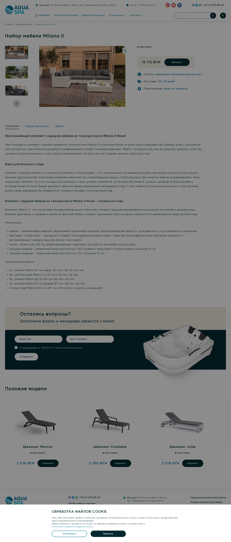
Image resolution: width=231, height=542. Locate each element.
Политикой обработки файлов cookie (72, 527)
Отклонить (69, 534)
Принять (108, 534)
